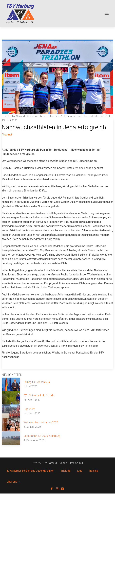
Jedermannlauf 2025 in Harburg (42, 435)
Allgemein (7, 134)
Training (93, 470)
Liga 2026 (29, 409)
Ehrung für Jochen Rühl (37, 382)
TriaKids (65, 470)
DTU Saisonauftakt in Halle (39, 395)
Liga (79, 470)
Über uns (12, 481)
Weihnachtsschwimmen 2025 (41, 422)
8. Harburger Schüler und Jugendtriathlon (30, 470)
